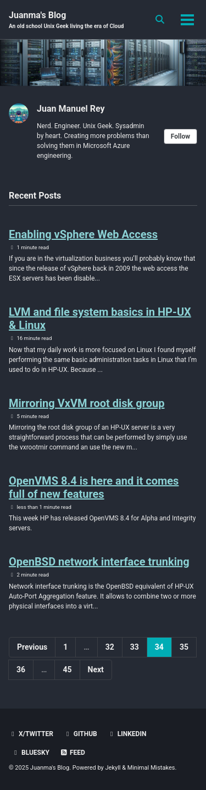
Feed (72, 752)
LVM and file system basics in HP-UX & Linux (100, 318)
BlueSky (30, 752)
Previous (32, 647)
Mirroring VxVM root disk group (86, 403)
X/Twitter (31, 734)
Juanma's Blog (66, 20)
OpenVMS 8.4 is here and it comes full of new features (94, 487)
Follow (180, 136)
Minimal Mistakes (151, 767)
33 (134, 647)
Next (96, 669)
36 (20, 669)
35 (184, 647)
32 (109, 647)
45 (67, 669)
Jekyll (112, 767)
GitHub (80, 734)
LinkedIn (127, 734)
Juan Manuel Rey (71, 108)
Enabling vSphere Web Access (83, 234)
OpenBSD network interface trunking (99, 561)
